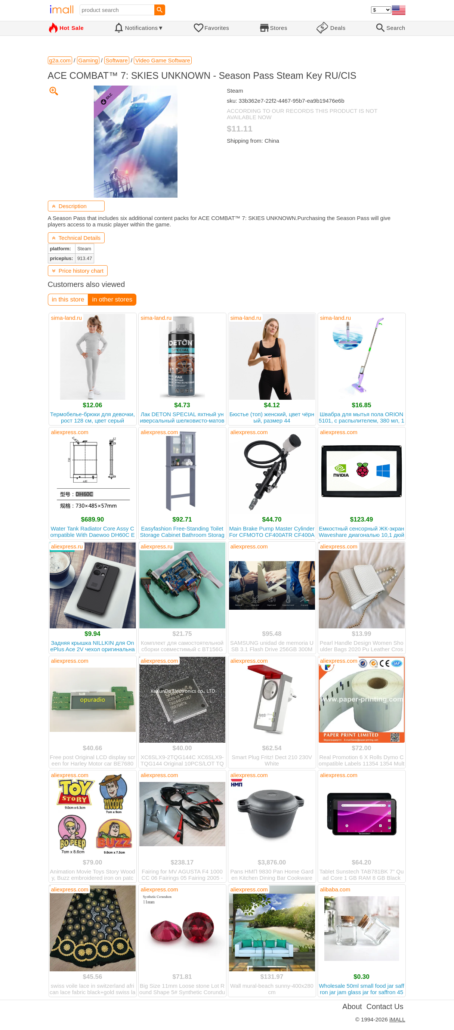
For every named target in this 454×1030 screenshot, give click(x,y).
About (352, 1006)
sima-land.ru (66, 318)
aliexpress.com (70, 432)
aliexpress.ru (67, 546)
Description (69, 206)
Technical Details (76, 238)
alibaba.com (335, 889)
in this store (68, 299)
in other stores (112, 299)
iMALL (397, 1019)
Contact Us (385, 1006)
